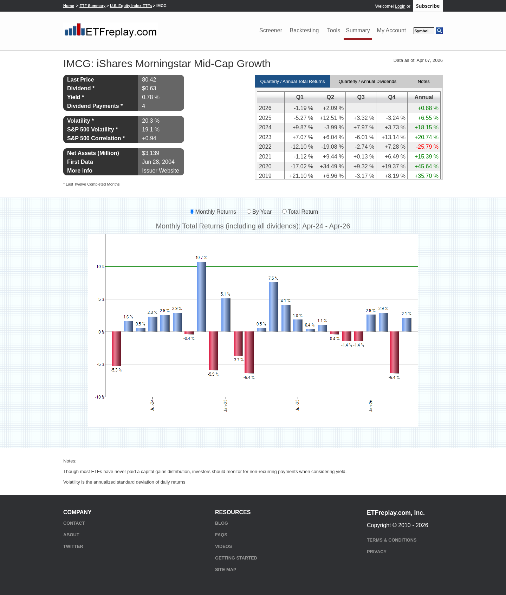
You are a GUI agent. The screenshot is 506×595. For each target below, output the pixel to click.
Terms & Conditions (391, 540)
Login (400, 6)
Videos (223, 546)
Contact (74, 523)
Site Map (225, 569)
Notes (424, 81)
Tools (333, 30)
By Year (262, 212)
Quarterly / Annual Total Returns (292, 81)
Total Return (303, 212)
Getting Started (236, 558)
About (71, 534)
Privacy (377, 551)
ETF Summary (92, 6)
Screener (270, 30)
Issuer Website (160, 171)
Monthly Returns (215, 212)
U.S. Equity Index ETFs (131, 6)
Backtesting (304, 30)
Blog (221, 523)
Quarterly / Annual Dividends (367, 81)
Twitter (73, 546)
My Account (391, 30)
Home (68, 6)
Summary (358, 30)
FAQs (221, 534)
